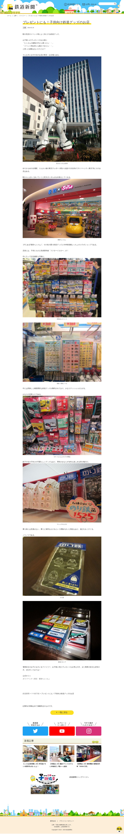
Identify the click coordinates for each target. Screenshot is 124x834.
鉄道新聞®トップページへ (79, 777)
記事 (15, 15)
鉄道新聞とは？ (72, 4)
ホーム (9, 15)
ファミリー (22, 15)
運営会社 (53, 821)
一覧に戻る (62, 712)
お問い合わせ (89, 4)
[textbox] (107, 3)
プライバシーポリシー (66, 821)
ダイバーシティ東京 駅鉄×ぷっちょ (36, 679)
